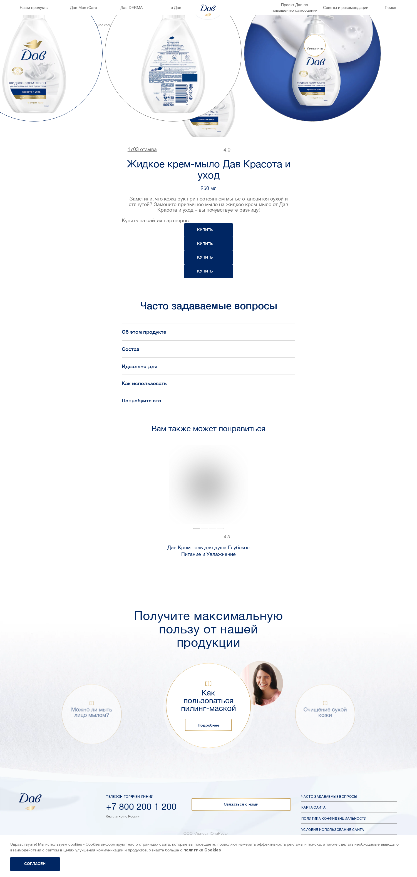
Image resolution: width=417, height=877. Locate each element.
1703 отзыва (142, 149)
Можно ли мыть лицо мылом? (91, 712)
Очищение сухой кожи (325, 712)
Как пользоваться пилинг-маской (208, 700)
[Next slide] (388, 53)
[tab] (196, 528)
